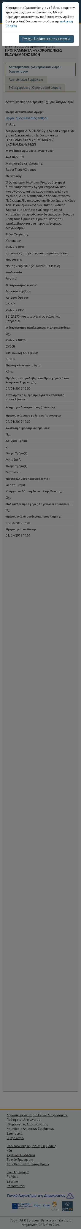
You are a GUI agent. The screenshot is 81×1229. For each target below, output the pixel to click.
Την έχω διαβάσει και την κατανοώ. (46, 39)
